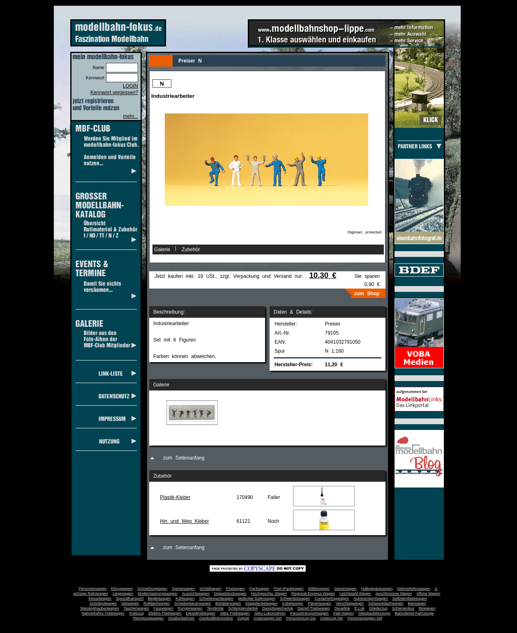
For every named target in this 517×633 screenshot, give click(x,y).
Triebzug (136, 613)
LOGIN (130, 86)
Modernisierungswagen (157, 593)
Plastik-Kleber (175, 497)
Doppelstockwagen (230, 593)
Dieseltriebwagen (200, 613)
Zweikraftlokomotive (216, 618)
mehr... (130, 116)
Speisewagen (183, 589)
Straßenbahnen (181, 618)
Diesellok (342, 608)
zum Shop (366, 293)
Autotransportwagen (370, 598)
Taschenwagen (136, 608)
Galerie (162, 249)
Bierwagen (417, 603)
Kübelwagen (292, 603)
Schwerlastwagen (295, 598)
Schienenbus (403, 608)
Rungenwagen (190, 608)
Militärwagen (318, 589)
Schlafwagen (210, 589)
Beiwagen (427, 608)
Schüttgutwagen (103, 603)
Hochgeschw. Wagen (269, 593)
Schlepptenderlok (243, 608)
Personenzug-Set (301, 618)
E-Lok (360, 608)
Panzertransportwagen (309, 613)
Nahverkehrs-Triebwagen (103, 613)
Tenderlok (215, 608)
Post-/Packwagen (289, 589)
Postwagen (235, 589)
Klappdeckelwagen (261, 603)
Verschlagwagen (350, 603)
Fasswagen (163, 608)
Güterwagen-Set (268, 618)
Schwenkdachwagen (386, 603)
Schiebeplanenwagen (192, 603)
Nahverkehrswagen (413, 589)
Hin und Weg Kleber (184, 521)
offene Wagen (429, 593)
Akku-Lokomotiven (270, 613)
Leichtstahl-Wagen (355, 593)
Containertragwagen (331, 598)
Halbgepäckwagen (377, 589)
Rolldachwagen (156, 603)
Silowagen (130, 603)
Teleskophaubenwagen (99, 608)
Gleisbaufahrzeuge (374, 613)
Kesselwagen (99, 598)
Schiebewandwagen (216, 598)
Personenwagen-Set (365, 618)
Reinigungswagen (148, 618)
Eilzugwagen (122, 589)
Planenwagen (319, 603)
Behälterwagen (228, 603)
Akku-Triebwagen (234, 613)
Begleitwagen (159, 598)
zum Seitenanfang (184, 458)
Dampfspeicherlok (277, 608)
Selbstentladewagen (409, 598)
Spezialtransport (129, 598)
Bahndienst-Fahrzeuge (414, 613)
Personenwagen (92, 589)
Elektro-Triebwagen (165, 613)
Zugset (243, 618)
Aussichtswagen (196, 593)
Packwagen (259, 589)
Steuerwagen (345, 589)
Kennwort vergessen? (114, 92)
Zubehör (191, 249)
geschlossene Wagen (394, 593)
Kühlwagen (184, 598)
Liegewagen (123, 593)
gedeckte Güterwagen (256, 598)
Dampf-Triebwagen (314, 608)
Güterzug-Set (331, 618)
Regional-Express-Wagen (313, 593)
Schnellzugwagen (152, 589)
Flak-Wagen (343, 613)
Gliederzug (378, 608)
